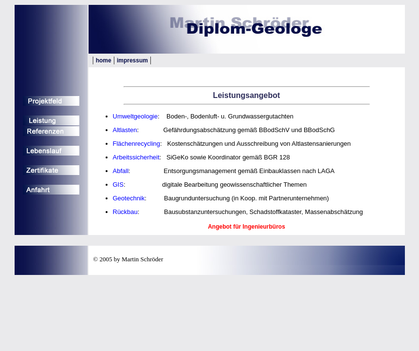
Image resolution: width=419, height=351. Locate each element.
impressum (132, 60)
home (103, 60)
